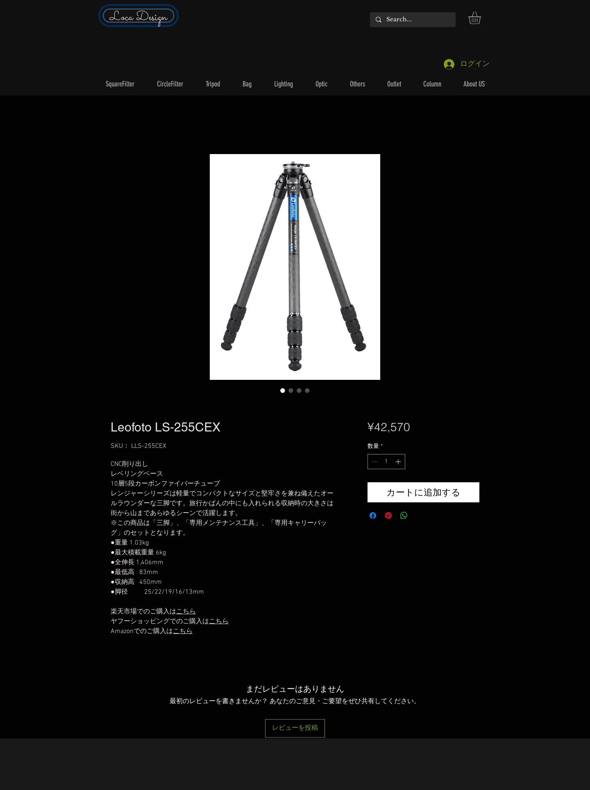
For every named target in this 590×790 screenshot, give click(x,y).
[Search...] (412, 19)
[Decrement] (374, 461)
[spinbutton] (386, 461)
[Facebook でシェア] (373, 515)
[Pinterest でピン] (388, 515)
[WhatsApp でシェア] (404, 515)
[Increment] (399, 461)
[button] (482, 17)
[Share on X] (419, 515)
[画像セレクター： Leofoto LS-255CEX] (283, 390)
